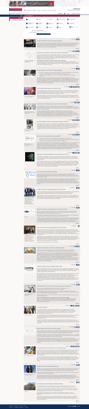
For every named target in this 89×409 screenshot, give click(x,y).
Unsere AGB (11, 407)
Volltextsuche (32, 32)
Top (78, 406)
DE (67, 13)
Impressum (26, 407)
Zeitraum (34, 30)
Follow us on (72, 406)
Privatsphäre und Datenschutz (18, 407)
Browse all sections (76, 13)
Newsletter (60, 13)
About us (18, 13)
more (77, 48)
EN (69, 13)
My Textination (12, 13)
